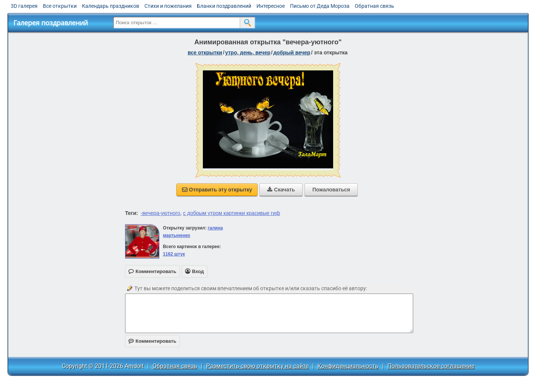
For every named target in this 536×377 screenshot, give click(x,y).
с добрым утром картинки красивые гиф (231, 213)
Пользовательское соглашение (430, 366)
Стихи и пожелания (168, 6)
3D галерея (24, 6)
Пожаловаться (331, 190)
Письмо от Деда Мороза (320, 6)
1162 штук (174, 254)
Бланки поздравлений (224, 6)
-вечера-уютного (160, 213)
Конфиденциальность (348, 366)
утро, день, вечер (248, 53)
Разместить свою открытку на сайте (257, 366)
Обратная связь (374, 6)
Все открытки (60, 6)
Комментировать (152, 341)
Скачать (281, 190)
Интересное (270, 6)
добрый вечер (291, 53)
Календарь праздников (110, 6)
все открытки (205, 53)
